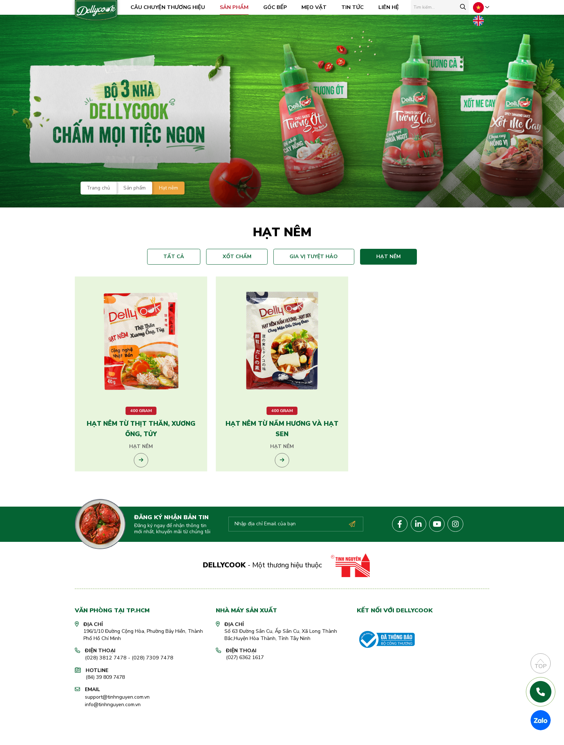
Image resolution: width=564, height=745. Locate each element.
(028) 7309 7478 (146, 681)
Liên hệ (391, 7)
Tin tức (355, 7)
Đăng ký (352, 548)
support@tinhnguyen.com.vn (117, 719)
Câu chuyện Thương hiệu (170, 7)
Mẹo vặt (316, 7)
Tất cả (178, 255)
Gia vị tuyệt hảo (312, 255)
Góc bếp (277, 7)
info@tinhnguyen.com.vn (113, 726)
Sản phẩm (236, 7)
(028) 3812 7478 (104, 681)
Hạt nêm (384, 255)
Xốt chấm (238, 255)
